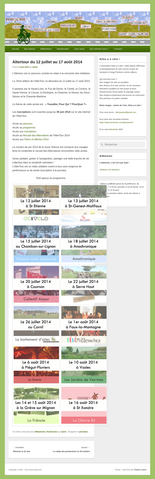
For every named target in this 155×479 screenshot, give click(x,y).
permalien (83, 432)
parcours (27, 123)
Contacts (118, 49)
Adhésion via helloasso (109, 169)
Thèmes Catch (140, 470)
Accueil (15, 49)
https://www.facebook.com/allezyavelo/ (116, 122)
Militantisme (46, 49)
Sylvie (35, 67)
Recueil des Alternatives (36, 135)
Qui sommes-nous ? (99, 49)
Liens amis (79, 49)
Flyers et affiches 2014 (36, 139)
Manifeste (113, 129)
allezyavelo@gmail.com (125, 112)
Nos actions (29, 49)
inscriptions (30, 131)
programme (29, 127)
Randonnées (63, 49)
